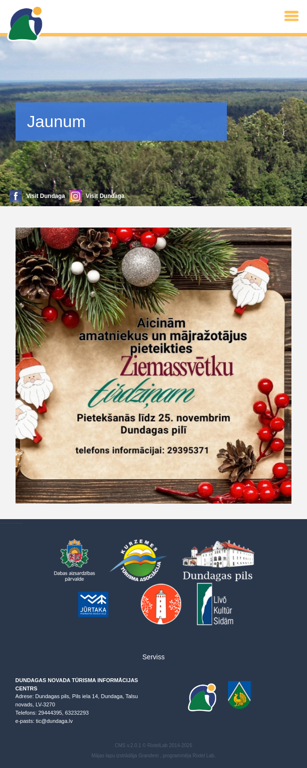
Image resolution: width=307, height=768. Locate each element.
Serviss (153, 657)
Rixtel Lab (203, 755)
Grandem (148, 755)
